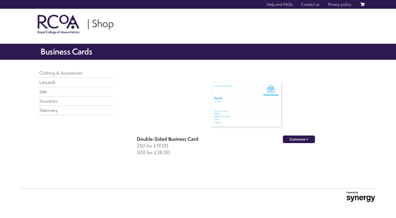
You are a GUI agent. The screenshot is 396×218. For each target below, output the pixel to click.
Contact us (310, 4)
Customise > (299, 139)
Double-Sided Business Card (167, 139)
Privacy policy (339, 4)
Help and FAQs (279, 4)
